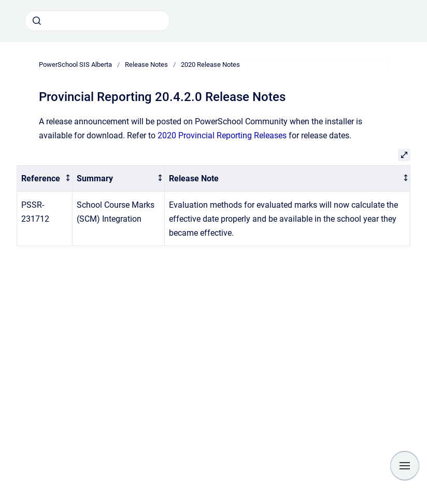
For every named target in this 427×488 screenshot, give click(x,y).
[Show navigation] (405, 466)
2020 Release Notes (210, 64)
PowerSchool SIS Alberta (75, 64)
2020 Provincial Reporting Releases (222, 135)
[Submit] (37, 20)
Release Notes (146, 64)
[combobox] (97, 21)
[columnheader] (45, 178)
